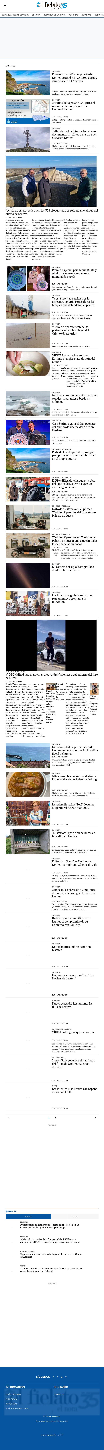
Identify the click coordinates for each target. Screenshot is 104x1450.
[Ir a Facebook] (53, 1377)
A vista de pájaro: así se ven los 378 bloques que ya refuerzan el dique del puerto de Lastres (52, 212)
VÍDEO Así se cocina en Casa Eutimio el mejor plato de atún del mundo (73, 358)
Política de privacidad (17, 1409)
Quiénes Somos (13, 1394)
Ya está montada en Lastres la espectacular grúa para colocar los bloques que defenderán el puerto (73, 302)
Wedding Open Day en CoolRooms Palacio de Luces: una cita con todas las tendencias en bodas (74, 540)
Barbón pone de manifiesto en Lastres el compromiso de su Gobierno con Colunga (71, 921)
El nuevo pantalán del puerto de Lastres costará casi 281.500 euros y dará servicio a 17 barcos (74, 77)
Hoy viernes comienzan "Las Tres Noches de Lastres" (73, 976)
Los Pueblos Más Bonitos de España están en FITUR (74, 1090)
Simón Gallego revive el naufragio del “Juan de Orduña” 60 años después (73, 1064)
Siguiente (95, 1118)
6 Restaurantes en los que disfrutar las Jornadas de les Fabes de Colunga (75, 777)
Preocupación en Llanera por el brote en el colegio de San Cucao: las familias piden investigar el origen (49, 1226)
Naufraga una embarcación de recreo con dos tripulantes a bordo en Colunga (75, 398)
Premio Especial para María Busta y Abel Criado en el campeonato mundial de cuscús (74, 273)
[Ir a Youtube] (62, 1377)
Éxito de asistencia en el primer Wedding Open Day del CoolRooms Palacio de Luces (74, 512)
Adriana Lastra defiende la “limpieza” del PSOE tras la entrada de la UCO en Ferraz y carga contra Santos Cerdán (50, 1240)
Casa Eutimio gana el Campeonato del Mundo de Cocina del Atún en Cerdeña (74, 427)
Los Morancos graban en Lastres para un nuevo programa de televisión (72, 598)
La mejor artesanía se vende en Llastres (71, 948)
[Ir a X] (57, 1377)
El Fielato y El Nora (60, 117)
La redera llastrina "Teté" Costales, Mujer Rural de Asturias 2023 (73, 806)
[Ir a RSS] (66, 1377)
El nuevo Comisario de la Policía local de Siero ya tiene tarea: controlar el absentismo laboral (51, 1270)
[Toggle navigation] (5, 6)
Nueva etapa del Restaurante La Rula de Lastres (72, 1005)
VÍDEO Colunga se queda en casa (73, 1032)
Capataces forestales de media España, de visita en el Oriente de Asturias (51, 1255)
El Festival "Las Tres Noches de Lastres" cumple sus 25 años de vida (74, 863)
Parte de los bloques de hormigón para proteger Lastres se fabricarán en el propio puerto (74, 455)
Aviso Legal (11, 1404)
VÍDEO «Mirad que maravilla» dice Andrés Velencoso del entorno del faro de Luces (52, 676)
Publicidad (11, 1399)
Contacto (59, 1394)
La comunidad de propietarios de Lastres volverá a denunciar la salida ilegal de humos (75, 750)
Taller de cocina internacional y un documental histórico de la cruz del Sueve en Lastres (74, 134)
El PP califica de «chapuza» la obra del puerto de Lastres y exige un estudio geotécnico (73, 484)
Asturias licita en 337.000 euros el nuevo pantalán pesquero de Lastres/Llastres (73, 106)
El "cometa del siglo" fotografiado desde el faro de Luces (73, 568)
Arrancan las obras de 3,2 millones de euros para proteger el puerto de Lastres (74, 893)
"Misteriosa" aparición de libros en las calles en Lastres (73, 834)
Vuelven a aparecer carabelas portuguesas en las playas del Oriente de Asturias (70, 330)
